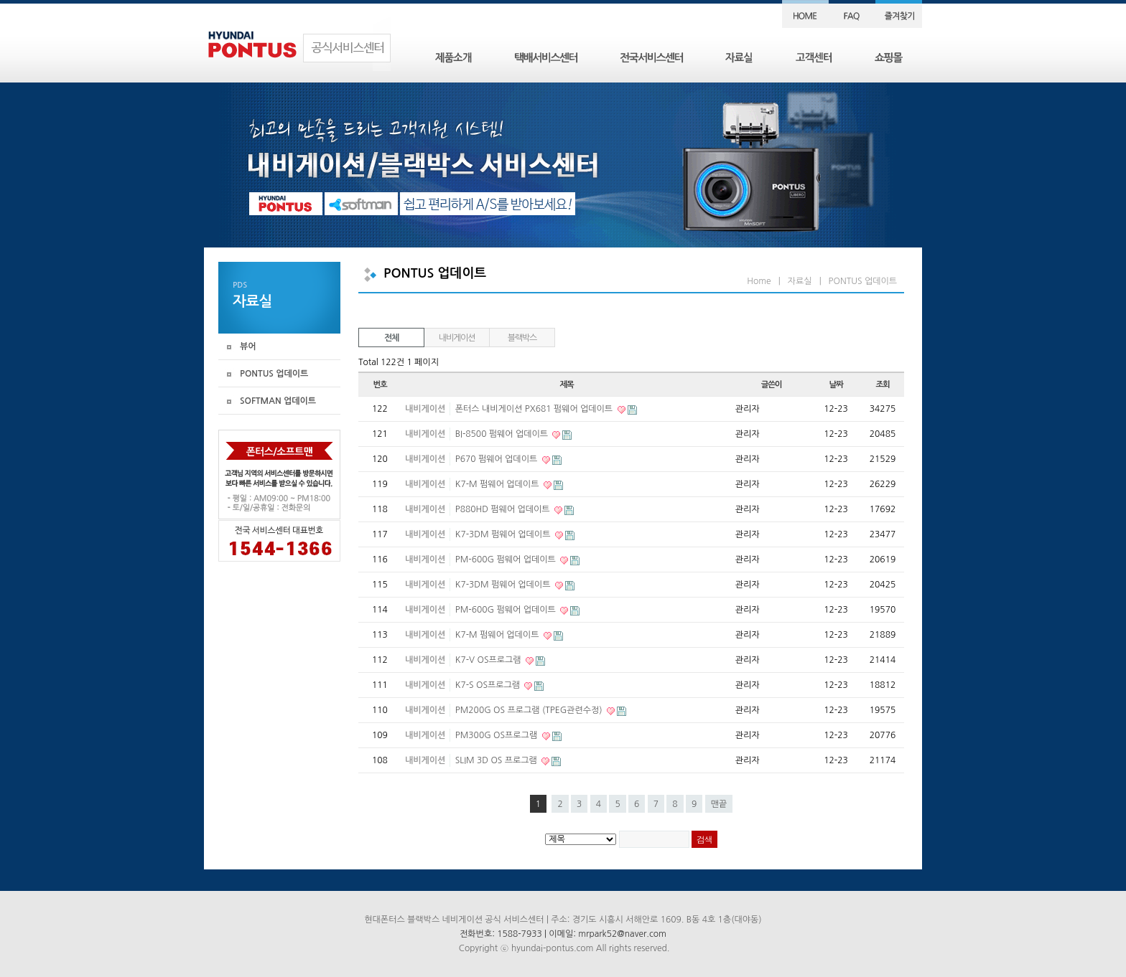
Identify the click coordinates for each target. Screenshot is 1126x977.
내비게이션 (457, 338)
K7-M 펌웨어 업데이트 (498, 484)
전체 (391, 338)
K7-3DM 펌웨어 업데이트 (504, 534)
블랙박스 (522, 338)
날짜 (835, 384)
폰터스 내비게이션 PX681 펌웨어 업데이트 (535, 409)
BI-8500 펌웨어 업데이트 (503, 434)
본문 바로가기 (0, 0)
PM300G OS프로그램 (497, 735)
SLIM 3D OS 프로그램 (497, 760)
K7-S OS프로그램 (489, 685)
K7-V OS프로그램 (489, 660)
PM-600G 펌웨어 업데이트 (506, 559)
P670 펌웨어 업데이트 (497, 459)
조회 (882, 384)
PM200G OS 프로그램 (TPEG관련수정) (530, 710)
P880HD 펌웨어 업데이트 (503, 509)
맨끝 (719, 804)
